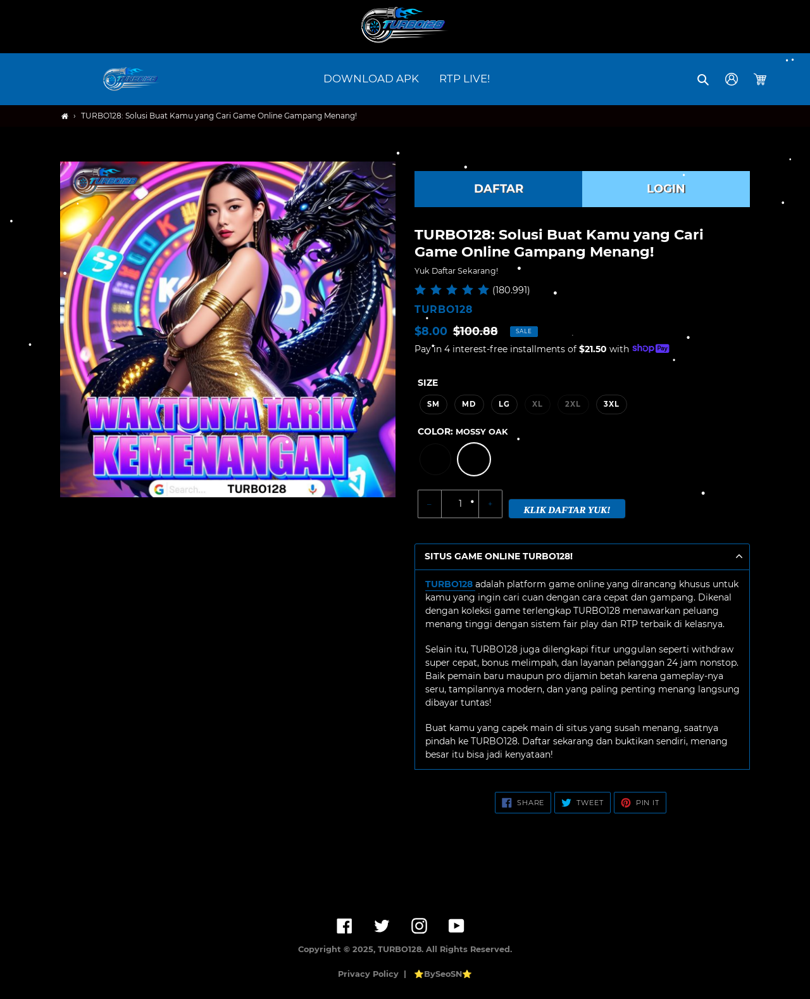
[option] (435, 459)
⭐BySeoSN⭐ (443, 974)
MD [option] (469, 404)
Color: (463, 431)
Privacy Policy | (374, 974)
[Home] (64, 116)
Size (428, 382)
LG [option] (504, 404)
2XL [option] (573, 404)
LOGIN (666, 189)
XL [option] (537, 404)
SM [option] (433, 404)
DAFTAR (498, 189)
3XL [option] (612, 404)
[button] (704, 79)
